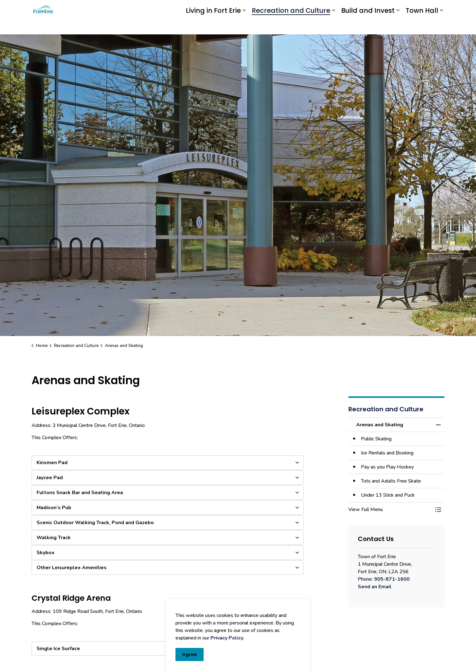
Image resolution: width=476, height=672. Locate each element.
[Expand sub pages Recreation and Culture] (333, 25)
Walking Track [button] (54, 537)
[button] (390, 509)
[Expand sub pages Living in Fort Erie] (244, 25)
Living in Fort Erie (213, 25)
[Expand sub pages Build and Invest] (398, 25)
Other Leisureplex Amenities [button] (72, 567)
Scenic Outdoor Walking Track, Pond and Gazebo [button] (95, 522)
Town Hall (422, 25)
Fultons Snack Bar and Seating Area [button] (80, 492)
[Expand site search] (438, 8)
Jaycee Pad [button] (50, 477)
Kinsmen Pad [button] (52, 462)
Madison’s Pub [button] (54, 507)
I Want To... (407, 9)
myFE (253, 9)
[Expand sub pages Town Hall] (441, 25)
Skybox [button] (45, 552)
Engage (271, 9)
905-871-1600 (392, 579)
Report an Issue (313, 9)
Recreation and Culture (291, 25)
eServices (231, 9)
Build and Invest (368, 25)
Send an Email (375, 586)
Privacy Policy (226, 668)
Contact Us (364, 9)
